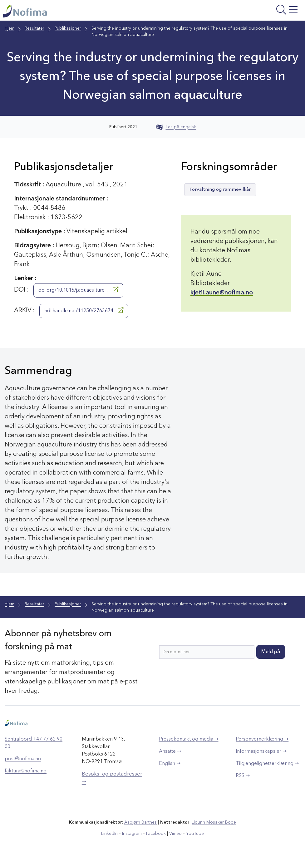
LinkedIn (109, 833)
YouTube (195, 833)
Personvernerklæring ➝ (262, 739)
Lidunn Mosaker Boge (214, 822)
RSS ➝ (243, 775)
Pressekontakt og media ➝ (189, 739)
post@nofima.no (23, 758)
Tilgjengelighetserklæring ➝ (267, 763)
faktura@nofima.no (26, 771)
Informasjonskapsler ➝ (261, 751)
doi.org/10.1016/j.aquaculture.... (78, 290)
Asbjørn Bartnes (140, 822)
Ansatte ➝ (170, 751)
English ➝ (169, 763)
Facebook (156, 833)
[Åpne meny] (249, 12)
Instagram (132, 833)
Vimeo (175, 833)
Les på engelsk (176, 127)
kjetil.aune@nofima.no (221, 293)
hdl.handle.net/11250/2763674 (83, 310)
